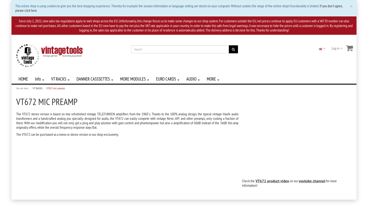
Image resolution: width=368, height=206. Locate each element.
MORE (213, 79)
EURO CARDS (167, 79)
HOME (23, 79)
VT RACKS (60, 79)
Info (39, 79)
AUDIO (193, 79)
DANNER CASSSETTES (95, 79)
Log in (337, 48)
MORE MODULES (134, 79)
